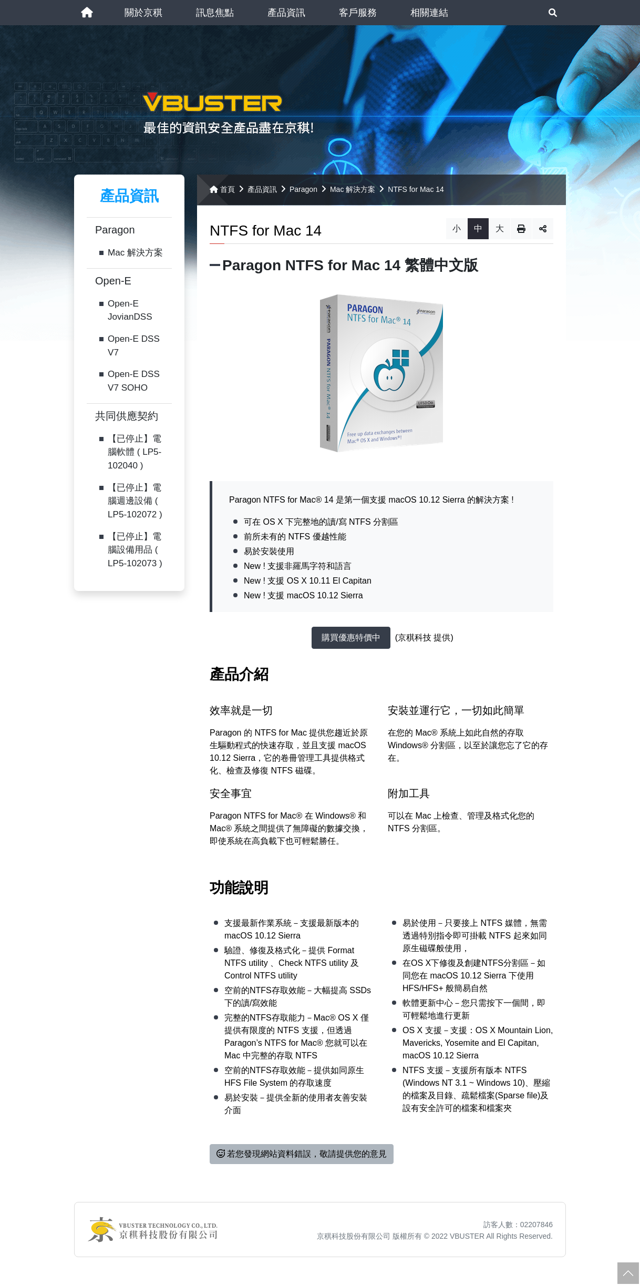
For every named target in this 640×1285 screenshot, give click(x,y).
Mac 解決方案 (135, 255)
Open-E (113, 283)
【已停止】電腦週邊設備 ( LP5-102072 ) (135, 503)
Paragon (115, 232)
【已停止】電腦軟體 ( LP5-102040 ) (134, 454)
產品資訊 (262, 191)
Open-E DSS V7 (134, 348)
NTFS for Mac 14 (416, 191)
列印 (521, 230)
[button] (143, 12)
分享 (542, 230)
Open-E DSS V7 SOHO (134, 383)
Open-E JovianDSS (130, 312)
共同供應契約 (126, 418)
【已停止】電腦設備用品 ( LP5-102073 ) (135, 552)
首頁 (222, 191)
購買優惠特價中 (351, 640)
